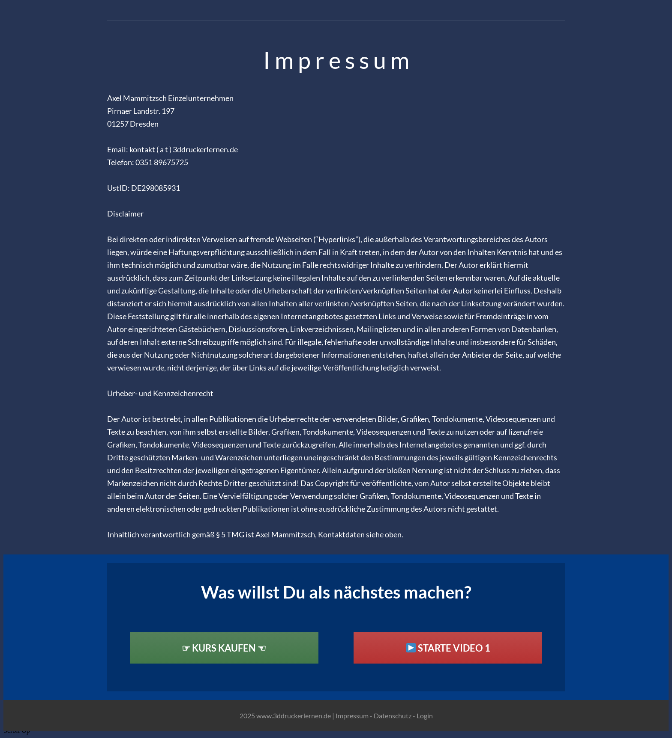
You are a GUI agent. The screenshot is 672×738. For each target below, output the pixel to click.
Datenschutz (392, 715)
